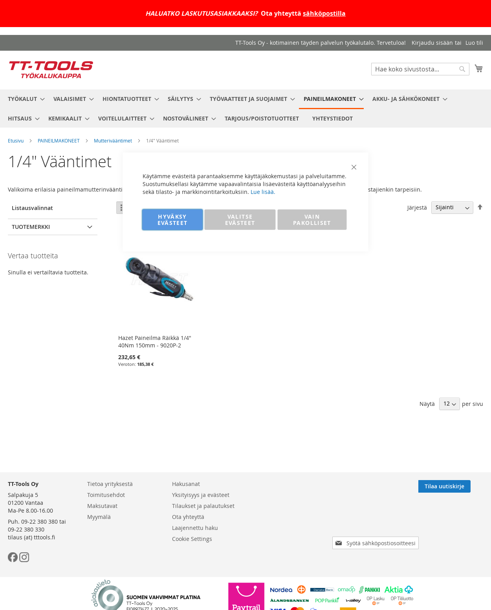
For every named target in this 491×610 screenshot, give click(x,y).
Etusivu (16, 140)
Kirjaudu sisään (432, 42)
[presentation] (377, 521)
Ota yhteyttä (188, 517)
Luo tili (474, 42)
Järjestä (417, 207)
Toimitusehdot (106, 495)
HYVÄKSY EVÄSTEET (173, 219)
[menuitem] (24, 98)
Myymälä (99, 517)
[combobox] (420, 69)
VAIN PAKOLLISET (312, 219)
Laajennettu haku (195, 527)
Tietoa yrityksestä (110, 484)
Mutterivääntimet (113, 140)
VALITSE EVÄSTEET (240, 219)
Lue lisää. (263, 191)
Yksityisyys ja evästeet (200, 495)
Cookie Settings (192, 538)
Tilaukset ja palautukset (203, 506)
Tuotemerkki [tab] (31, 226)
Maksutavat (102, 506)
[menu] (245, 108)
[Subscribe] (457, 486)
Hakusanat (186, 484)
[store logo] (51, 70)
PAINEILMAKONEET (59, 140)
